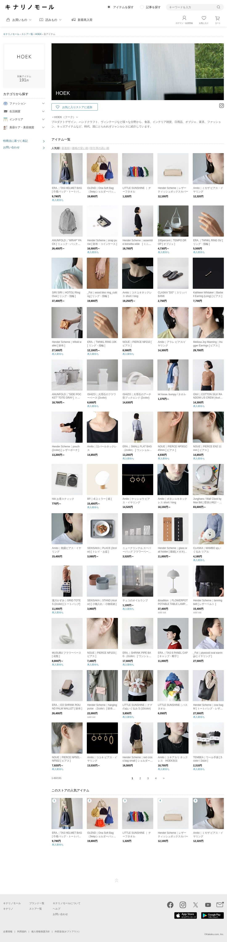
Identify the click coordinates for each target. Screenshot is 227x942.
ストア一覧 (27, 34)
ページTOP (117, 880)
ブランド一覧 (36, 903)
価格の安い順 (80, 148)
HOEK (38, 34)
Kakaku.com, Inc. (215, 934)
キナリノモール (11, 34)
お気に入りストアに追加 (77, 107)
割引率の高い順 (99, 148)
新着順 (66, 148)
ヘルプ (56, 908)
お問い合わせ (11, 147)
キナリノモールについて (67, 903)
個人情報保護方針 (40, 931)
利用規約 (21, 931)
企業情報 (7, 931)
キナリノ (8, 908)
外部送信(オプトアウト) (67, 931)
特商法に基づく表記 (15, 140)
